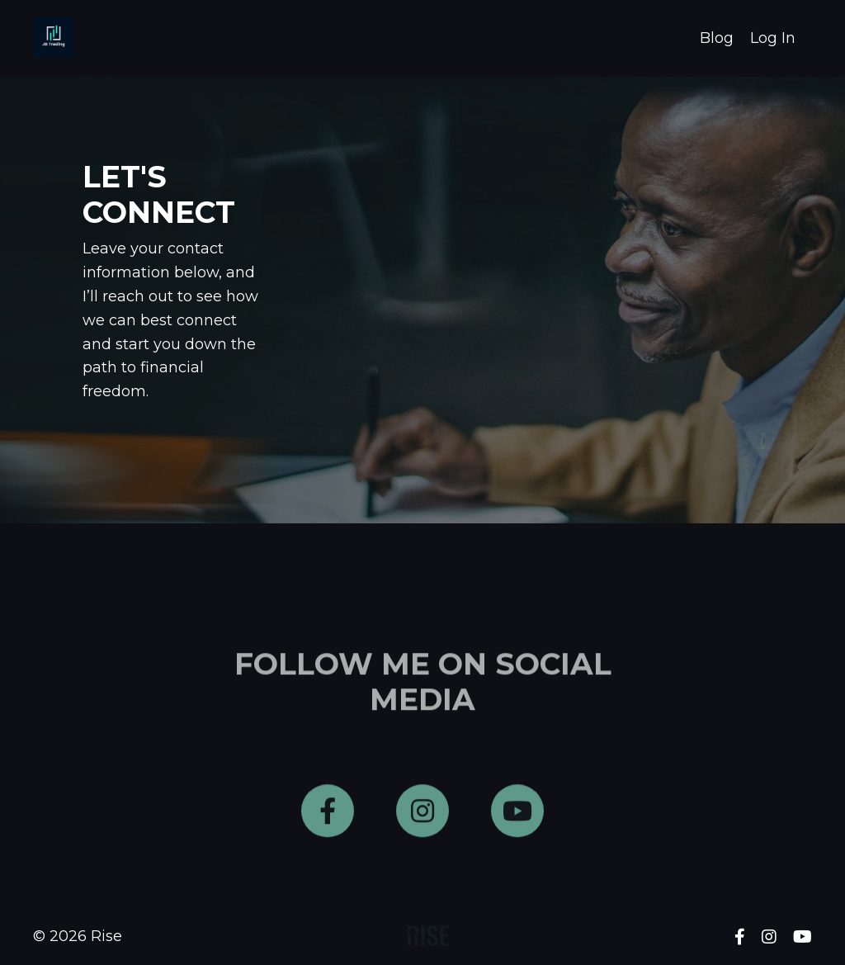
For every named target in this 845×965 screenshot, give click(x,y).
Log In (772, 38)
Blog (717, 38)
